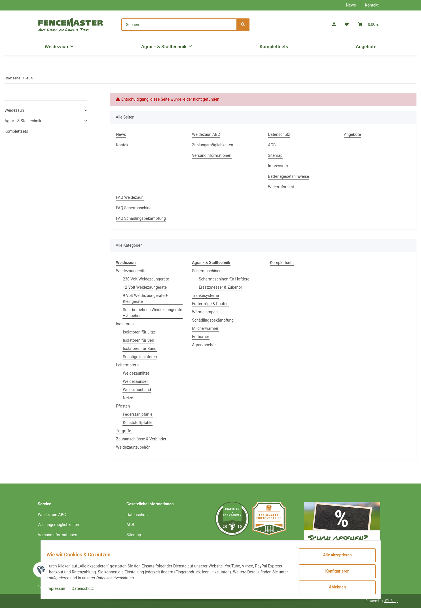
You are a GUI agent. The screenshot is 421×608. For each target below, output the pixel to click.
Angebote (366, 46)
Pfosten (123, 406)
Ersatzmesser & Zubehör (220, 287)
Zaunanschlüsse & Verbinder (141, 439)
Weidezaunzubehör (133, 447)
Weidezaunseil (135, 381)
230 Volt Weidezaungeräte (146, 279)
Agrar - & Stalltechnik (23, 121)
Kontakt (371, 5)
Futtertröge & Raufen (210, 303)
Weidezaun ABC (206, 134)
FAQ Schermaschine (133, 208)
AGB (272, 145)
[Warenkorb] (368, 24)
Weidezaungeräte (131, 271)
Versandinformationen (211, 155)
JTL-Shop (391, 601)
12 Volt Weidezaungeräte (145, 287)
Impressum (278, 166)
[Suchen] (179, 24)
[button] (334, 24)
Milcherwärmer (205, 328)
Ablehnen (334, 588)
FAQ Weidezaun (129, 197)
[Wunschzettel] (346, 24)
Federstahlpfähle (138, 414)
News (351, 5)
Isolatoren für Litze (139, 332)
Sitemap (275, 155)
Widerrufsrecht (281, 187)
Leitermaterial (128, 365)
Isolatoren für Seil (138, 340)
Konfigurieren (334, 573)
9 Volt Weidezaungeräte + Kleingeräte (145, 298)
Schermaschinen (206, 271)
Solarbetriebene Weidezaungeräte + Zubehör (152, 312)
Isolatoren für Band (139, 348)
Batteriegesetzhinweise (288, 176)
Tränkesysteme (205, 295)
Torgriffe (123, 430)
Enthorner (200, 336)
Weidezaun (14, 110)
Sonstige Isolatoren (140, 356)
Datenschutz (279, 134)
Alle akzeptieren (334, 558)
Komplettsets (281, 262)
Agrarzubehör (204, 345)
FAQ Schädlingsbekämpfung (141, 218)
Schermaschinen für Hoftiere (224, 279)
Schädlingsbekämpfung (213, 320)
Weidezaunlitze (136, 373)
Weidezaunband (137, 389)
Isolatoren (125, 324)
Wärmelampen (205, 312)
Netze (128, 398)
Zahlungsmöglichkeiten (212, 145)
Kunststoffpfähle (137, 422)
